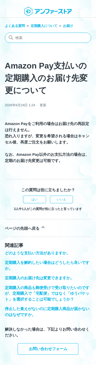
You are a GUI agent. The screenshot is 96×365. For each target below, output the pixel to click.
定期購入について (44, 26)
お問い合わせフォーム (48, 349)
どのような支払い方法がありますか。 (37, 253)
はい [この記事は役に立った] (34, 199)
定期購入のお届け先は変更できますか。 (39, 278)
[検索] (48, 38)
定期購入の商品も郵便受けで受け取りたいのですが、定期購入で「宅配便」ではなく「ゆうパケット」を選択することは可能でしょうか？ (47, 293)
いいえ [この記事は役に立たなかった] (61, 199)
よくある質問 (15, 26)
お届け (68, 26)
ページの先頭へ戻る (25, 227)
